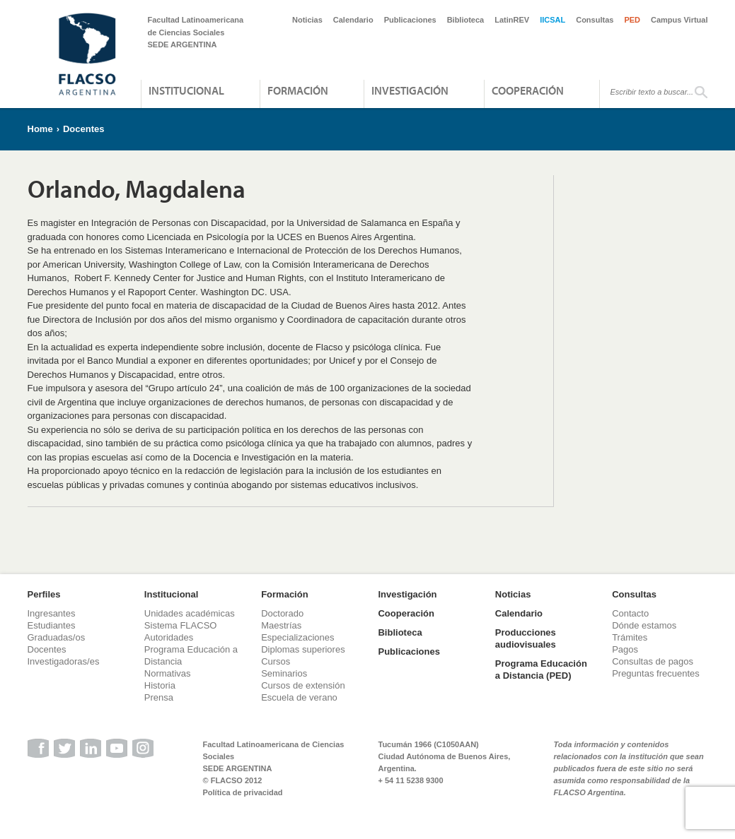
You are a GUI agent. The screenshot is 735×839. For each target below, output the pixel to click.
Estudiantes (52, 625)
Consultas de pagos (652, 661)
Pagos (625, 649)
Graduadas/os (57, 637)
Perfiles (44, 594)
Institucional (186, 90)
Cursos (275, 661)
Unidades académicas (189, 613)
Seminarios (284, 673)
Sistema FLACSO (180, 625)
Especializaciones (297, 637)
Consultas (594, 20)
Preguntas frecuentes (656, 673)
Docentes (84, 129)
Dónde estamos (644, 625)
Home (40, 129)
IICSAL (552, 20)
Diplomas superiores (303, 649)
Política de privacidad (243, 792)
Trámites (629, 637)
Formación (297, 90)
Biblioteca (466, 20)
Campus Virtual (679, 20)
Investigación (409, 90)
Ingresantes (52, 613)
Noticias (307, 20)
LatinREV (511, 20)
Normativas (167, 673)
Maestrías (281, 625)
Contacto (630, 613)
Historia (159, 685)
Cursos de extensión (303, 685)
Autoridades (168, 637)
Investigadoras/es (64, 661)
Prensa (158, 697)
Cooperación (528, 90)
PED (632, 20)
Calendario (353, 20)
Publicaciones (410, 20)
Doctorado (282, 613)
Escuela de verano (299, 697)
